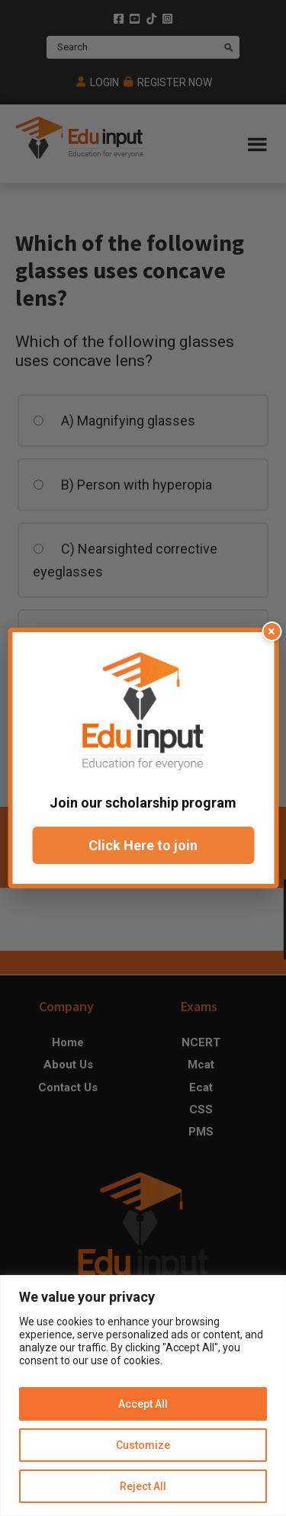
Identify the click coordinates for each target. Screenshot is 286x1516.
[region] (143, 1395)
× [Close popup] (271, 631)
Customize (143, 1445)
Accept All (143, 1404)
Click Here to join (143, 845)
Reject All (143, 1486)
